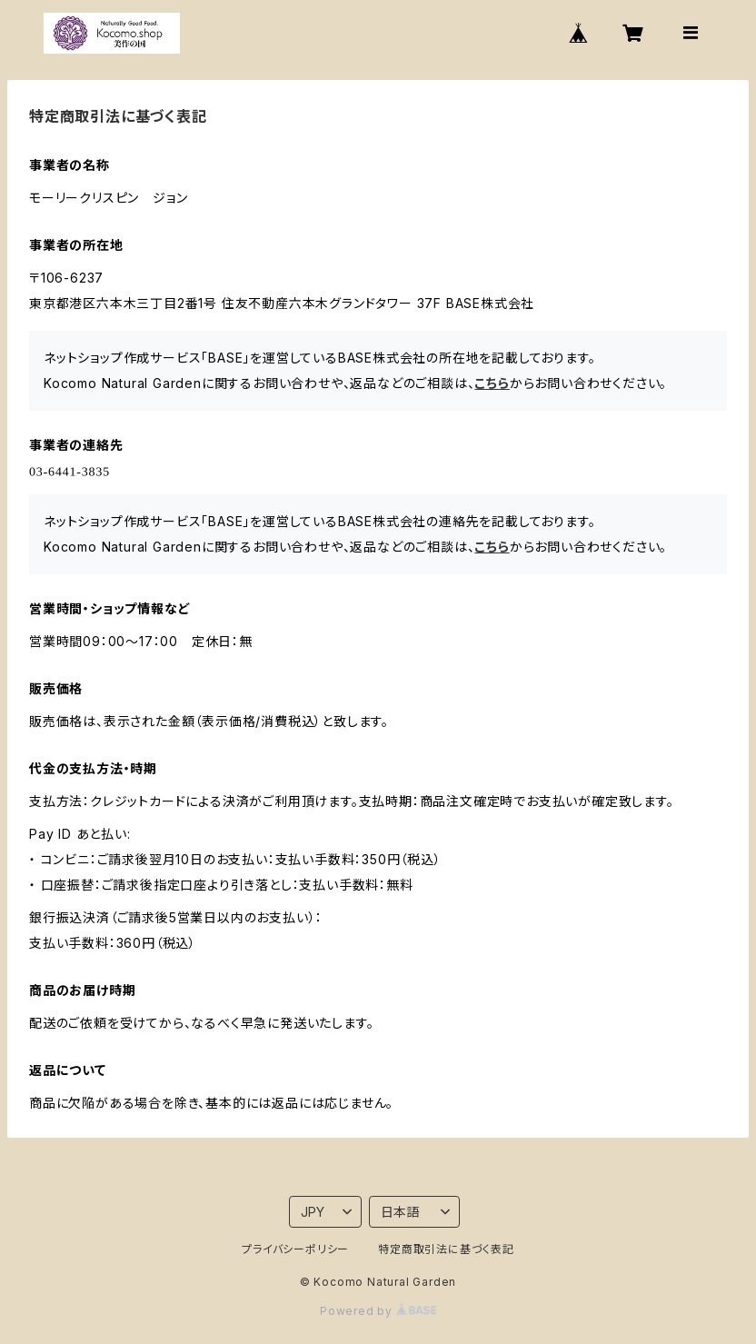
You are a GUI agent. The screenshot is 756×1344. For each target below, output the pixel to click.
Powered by (378, 1311)
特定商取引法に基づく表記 (446, 1249)
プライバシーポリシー (295, 1249)
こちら (491, 383)
